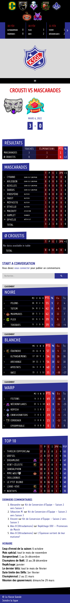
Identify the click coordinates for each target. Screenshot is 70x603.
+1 (65, 172)
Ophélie (11, 219)
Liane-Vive (13, 486)
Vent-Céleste (15, 464)
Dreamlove (13, 460)
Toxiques (13, 324)
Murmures (14, 314)
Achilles (12, 185)
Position (27, 173)
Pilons (12, 303)
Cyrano (11, 177)
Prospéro (12, 194)
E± (57, 298)
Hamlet (11, 215)
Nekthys (12, 491)
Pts (47, 298)
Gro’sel (11, 455)
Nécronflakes (16, 404)
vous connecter (22, 268)
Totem (12, 308)
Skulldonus (13, 477)
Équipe (10, 298)
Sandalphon (14, 469)
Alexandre (15, 504)
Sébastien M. (16, 511)
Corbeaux (13, 420)
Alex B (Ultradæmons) (21, 526)
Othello (11, 206)
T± (64, 298)
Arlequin (12, 181)
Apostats (13, 367)
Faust (10, 198)
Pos (3, 298)
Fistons (12, 398)
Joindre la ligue (10, 600)
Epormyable (15, 425)
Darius (11, 189)
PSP (65, 446)
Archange (13, 361)
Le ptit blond (15, 482)
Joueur (11, 172)
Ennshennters (17, 415)
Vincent (14, 518)
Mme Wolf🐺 (14, 473)
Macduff (12, 211)
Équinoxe (13, 350)
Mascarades (10, 152)
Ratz (11, 372)
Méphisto (12, 202)
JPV (61, 172)
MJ (33, 298)
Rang (3, 446)
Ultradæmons (16, 356)
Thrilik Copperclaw (18, 451)
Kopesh (12, 409)
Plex (11, 319)
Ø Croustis (10, 156)
